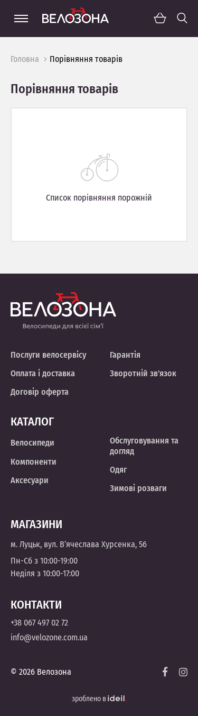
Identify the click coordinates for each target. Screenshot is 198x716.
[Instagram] (183, 672)
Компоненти (33, 462)
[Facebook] (165, 672)
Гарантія (125, 355)
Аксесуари (30, 480)
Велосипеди (32, 443)
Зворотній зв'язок (143, 373)
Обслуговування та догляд (144, 446)
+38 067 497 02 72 (39, 623)
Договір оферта (40, 392)
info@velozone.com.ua (49, 637)
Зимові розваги (138, 488)
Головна (25, 59)
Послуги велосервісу (48, 355)
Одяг (118, 470)
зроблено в (99, 698)
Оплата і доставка (43, 373)
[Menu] (21, 18)
